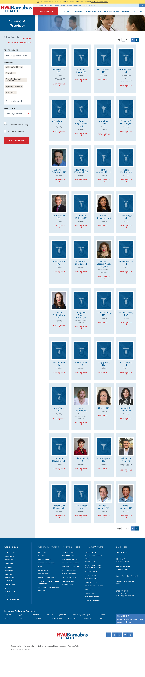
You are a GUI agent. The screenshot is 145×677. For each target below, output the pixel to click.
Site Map (41, 591)
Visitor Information (70, 566)
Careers (57, 5)
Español (87, 618)
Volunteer (10, 592)
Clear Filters (25, 38)
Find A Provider (16, 140)
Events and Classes (46, 563)
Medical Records (69, 577)
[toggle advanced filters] (17, 42)
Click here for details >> (99, 2)
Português (57, 618)
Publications (43, 574)
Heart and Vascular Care (93, 557)
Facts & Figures (44, 559)
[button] (142, 6)
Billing (69, 5)
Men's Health (90, 562)
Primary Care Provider (16, 131)
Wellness (89, 589)
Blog (7, 595)
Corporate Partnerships (48, 587)
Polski (38, 618)
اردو (101, 618)
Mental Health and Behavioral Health (93, 567)
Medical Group (68, 581)
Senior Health (91, 582)
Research (9, 571)
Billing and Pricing (70, 559)
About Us (42, 552)
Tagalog (35, 615)
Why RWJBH (41, 5)
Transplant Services (94, 586)
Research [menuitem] (125, 11)
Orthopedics (90, 575)
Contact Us (10, 552)
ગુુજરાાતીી (62, 615)
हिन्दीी (88, 615)
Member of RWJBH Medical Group (16, 125)
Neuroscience (91, 571)
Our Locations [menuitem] (77, 11)
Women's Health (92, 597)
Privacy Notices (16, 646)
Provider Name (11, 50)
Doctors (9, 560)
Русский (72, 618)
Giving (50, 5)
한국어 (7, 618)
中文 (22, 618)
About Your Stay (69, 555)
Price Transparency (70, 563)
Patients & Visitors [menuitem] (111, 11)
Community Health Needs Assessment (48, 582)
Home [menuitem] (66, 11)
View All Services (92, 600)
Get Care (9, 563)
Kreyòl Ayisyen (79, 615)
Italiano (103, 615)
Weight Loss (90, 593)
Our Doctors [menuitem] (137, 11)
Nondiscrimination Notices (33, 646)
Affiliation (9, 108)
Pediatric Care (91, 578)
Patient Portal (68, 552)
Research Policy (73, 646)
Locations (9, 556)
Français (49, 615)
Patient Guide (67, 584)
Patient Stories (12, 599)
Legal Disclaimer (60, 646)
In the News (43, 570)
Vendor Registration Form (125, 583)
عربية (20, 615)
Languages (10, 584)
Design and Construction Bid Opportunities (125, 593)
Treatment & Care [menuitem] (93, 11)
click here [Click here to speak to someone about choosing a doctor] (127, 622)
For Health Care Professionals (84, 5)
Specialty (8, 63)
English (8, 615)
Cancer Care (90, 552)
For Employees (122, 552)
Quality (41, 555)
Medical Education (10, 576)
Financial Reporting (47, 577)
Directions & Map (69, 570)
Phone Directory (69, 574)
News (63, 5)
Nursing (8, 581)
